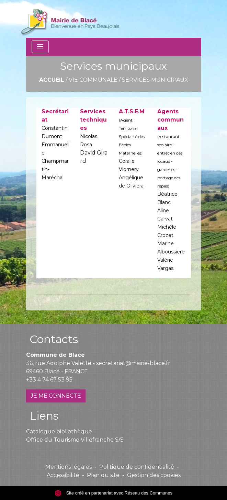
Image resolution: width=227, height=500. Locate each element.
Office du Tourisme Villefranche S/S (75, 439)
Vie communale (93, 80)
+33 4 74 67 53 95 (49, 379)
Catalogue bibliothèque (59, 431)
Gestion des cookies (154, 475)
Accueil (51, 80)
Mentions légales (68, 467)
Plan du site (103, 475)
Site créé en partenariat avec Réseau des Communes (113, 493)
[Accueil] (70, 19)
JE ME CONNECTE (56, 396)
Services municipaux (155, 80)
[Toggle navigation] (40, 47)
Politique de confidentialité (136, 467)
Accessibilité (63, 475)
